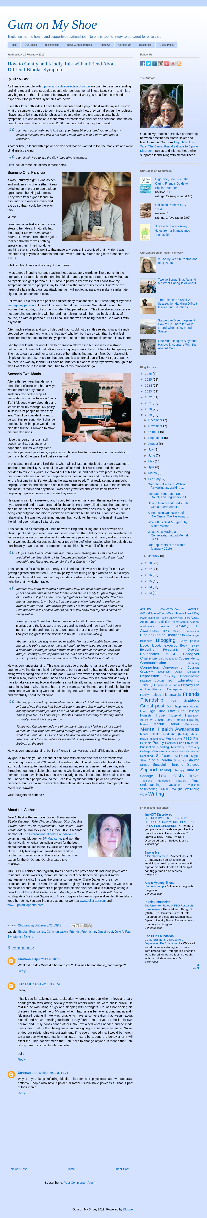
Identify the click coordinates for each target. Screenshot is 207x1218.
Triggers (181, 780)
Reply (22, 971)
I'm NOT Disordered (158, 814)
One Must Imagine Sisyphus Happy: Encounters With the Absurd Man (177, 344)
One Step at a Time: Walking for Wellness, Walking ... (167, 486)
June (152, 455)
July (151, 449)
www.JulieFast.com (93, 900)
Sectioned (146, 756)
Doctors (159, 680)
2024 (149, 385)
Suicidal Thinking (168, 764)
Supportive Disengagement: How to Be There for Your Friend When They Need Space (177, 326)
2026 (149, 373)
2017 (149, 569)
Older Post (122, 1169)
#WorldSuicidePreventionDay (158, 617)
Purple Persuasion (157, 902)
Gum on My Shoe (52, 24)
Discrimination (189, 676)
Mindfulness (157, 738)
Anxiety (182, 626)
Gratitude (191, 700)
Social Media (160, 760)
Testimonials (52, 44)
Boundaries (37, 931)
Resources (145, 44)
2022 (149, 397)
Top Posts (171, 775)
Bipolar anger (190, 635)
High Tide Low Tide (166, 711)
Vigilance (193, 784)
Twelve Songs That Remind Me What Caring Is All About (177, 281)
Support (148, 769)
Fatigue (156, 694)
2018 (149, 563)
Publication (147, 747)
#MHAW (145, 609)
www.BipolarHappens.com (25, 905)
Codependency (189, 658)
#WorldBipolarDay (152, 613)
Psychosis (192, 743)
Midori (144, 738)
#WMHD (193, 609)
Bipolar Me (152, 852)
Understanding (150, 784)
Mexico (195, 734)
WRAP (164, 789)
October (154, 431)
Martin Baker (166, 724)
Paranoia (145, 743)
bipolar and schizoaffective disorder (66, 86)
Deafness (163, 671)
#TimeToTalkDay (170, 609)
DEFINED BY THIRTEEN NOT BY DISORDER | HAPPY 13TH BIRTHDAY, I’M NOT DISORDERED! (169, 821)
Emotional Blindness (167, 685)
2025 (149, 379)
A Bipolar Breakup (157, 856)
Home (71, 1169)
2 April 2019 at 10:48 (46, 959)
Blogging (166, 640)
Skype (195, 756)
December (155, 420)
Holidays (193, 711)
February (155, 479)
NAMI (178, 738)
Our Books (31, 44)
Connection (149, 667)
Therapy (179, 770)
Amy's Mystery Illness (159, 882)
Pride (180, 743)
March (153, 473)
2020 (149, 409)
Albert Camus (180, 621)
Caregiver (191, 654)
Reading (163, 747)
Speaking (180, 760)
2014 (149, 587)
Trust (195, 780)
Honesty (146, 715)
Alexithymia (147, 626)
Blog (14, 44)
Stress (144, 764)
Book (144, 645)
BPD (166, 631)
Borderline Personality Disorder (169, 649)
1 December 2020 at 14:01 (50, 1072)
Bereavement (191, 631)
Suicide (193, 764)
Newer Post (19, 1169)
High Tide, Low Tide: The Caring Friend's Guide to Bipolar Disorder (172, 183)
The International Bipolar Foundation (48, 834)
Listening (193, 719)
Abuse (195, 617)
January (154, 556)
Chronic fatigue (168, 658)
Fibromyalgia (172, 694)
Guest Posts (167, 44)
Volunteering (148, 789)
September (156, 438)
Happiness (181, 706)
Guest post (105, 931)
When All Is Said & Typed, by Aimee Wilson (167, 524)
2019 (149, 415)
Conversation (173, 667)
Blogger (128, 1209)
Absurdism (184, 618)
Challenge (148, 658)
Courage (193, 667)
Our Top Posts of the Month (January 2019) (166, 546)
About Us (105, 44)
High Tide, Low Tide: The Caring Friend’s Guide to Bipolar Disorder (169, 146)
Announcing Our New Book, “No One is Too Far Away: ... (169, 514)
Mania (144, 724)
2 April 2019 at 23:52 (46, 984)
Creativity (146, 671)
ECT (171, 680)
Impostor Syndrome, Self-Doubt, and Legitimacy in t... (168, 495)
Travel (194, 776)
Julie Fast (24, 984)
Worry (143, 794)
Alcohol (194, 621)
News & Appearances (79, 44)
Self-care (163, 756)
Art (197, 626)
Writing (156, 794)
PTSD (187, 738)
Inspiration (192, 715)
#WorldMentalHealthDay (182, 613)
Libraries (179, 719)
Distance (145, 680)
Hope (160, 715)
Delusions (193, 671)
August (153, 443)
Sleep (143, 760)
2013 (149, 593)
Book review (189, 645)
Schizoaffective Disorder (185, 751)
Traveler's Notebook (155, 780)
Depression (149, 676)
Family (144, 694)
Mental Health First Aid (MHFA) (164, 734)
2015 (149, 581)
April (151, 467)
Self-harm (181, 756)
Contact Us (124, 44)
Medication (192, 724)
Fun (173, 700)
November (155, 426)
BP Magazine (52, 838)
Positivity (170, 743)
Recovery (177, 747)
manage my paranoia (22, 305)
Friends (74, 931)
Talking (28, 936)
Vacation (174, 784)
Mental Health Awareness (169, 729)
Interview (146, 719)
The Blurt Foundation (159, 936)
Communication (57, 931)
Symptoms (15, 936)
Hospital (175, 715)
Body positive (189, 640)
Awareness (149, 631)
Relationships (161, 751)
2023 (149, 391)
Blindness (146, 640)
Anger (165, 626)
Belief (176, 631)
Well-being (192, 789)
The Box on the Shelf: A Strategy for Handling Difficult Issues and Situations (177, 303)
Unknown (24, 959)
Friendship (89, 931)
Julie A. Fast (123, 931)
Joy (170, 719)
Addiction (164, 621)
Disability (170, 676)
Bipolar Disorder (167, 635)
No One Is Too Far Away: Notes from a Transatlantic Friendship (172, 230)
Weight (177, 789)
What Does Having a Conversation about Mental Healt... (168, 535)
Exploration (193, 689)
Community (192, 663)
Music (170, 738)
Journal (160, 719)
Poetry (158, 743)
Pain (196, 738)
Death (178, 671)
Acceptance (148, 621)
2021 (149, 403)
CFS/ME (171, 654)
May (151, 461)
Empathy (187, 685)
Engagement (175, 689)
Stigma (193, 760)
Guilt (169, 706)
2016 (149, 575)
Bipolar (23, 931)
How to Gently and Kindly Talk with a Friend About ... (168, 505)
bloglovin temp (155, 886)
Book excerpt (164, 645)
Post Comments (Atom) (80, 1182)
